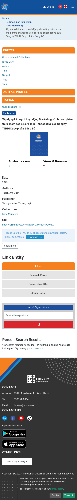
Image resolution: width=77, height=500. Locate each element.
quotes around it (35, 348)
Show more (10, 245)
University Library (16, 461)
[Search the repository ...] (38, 315)
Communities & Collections (16, 57)
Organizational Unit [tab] (38, 284)
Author (5, 66)
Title (4, 70)
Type (4, 79)
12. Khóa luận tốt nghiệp (18, 22)
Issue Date (8, 61)
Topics (8, 100)
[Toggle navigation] (73, 7)
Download (35, 237)
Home (5, 18)
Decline (55, 495)
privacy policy (56, 488)
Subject (6, 75)
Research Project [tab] (38, 275)
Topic (5, 84)
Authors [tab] (39, 266)
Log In (48, 7)
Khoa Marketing (14, 25)
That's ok (68, 495)
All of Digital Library (38, 307)
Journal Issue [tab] (38, 293)
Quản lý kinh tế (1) (11, 106)
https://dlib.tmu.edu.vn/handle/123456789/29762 (28, 224)
